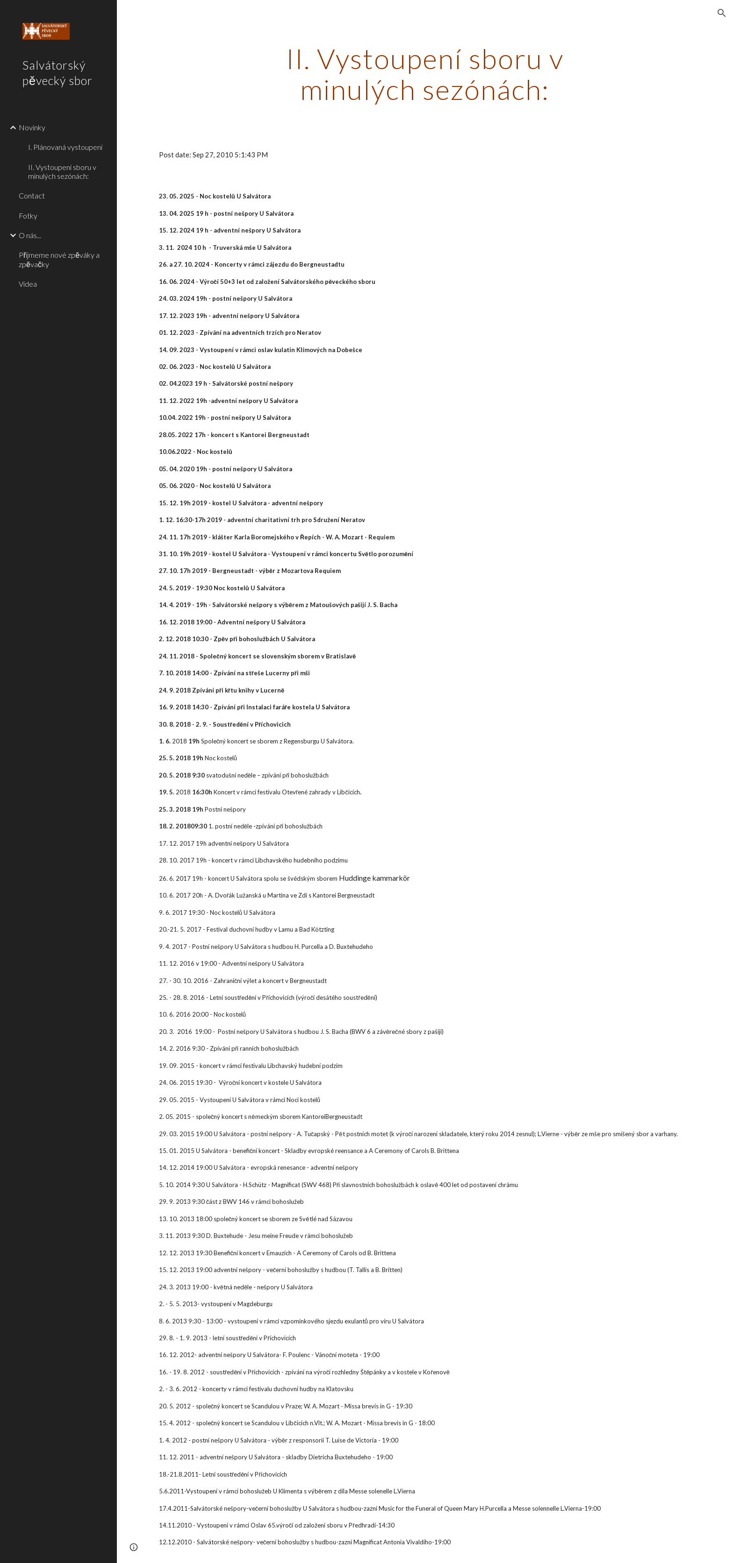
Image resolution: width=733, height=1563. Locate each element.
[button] (722, 13)
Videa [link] (28, 283)
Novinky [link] (32, 127)
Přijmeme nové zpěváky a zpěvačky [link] (59, 259)
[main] (425, 73)
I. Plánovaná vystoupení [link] (65, 146)
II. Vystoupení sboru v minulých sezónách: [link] (62, 171)
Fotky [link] (28, 215)
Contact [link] (32, 195)
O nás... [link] (30, 235)
